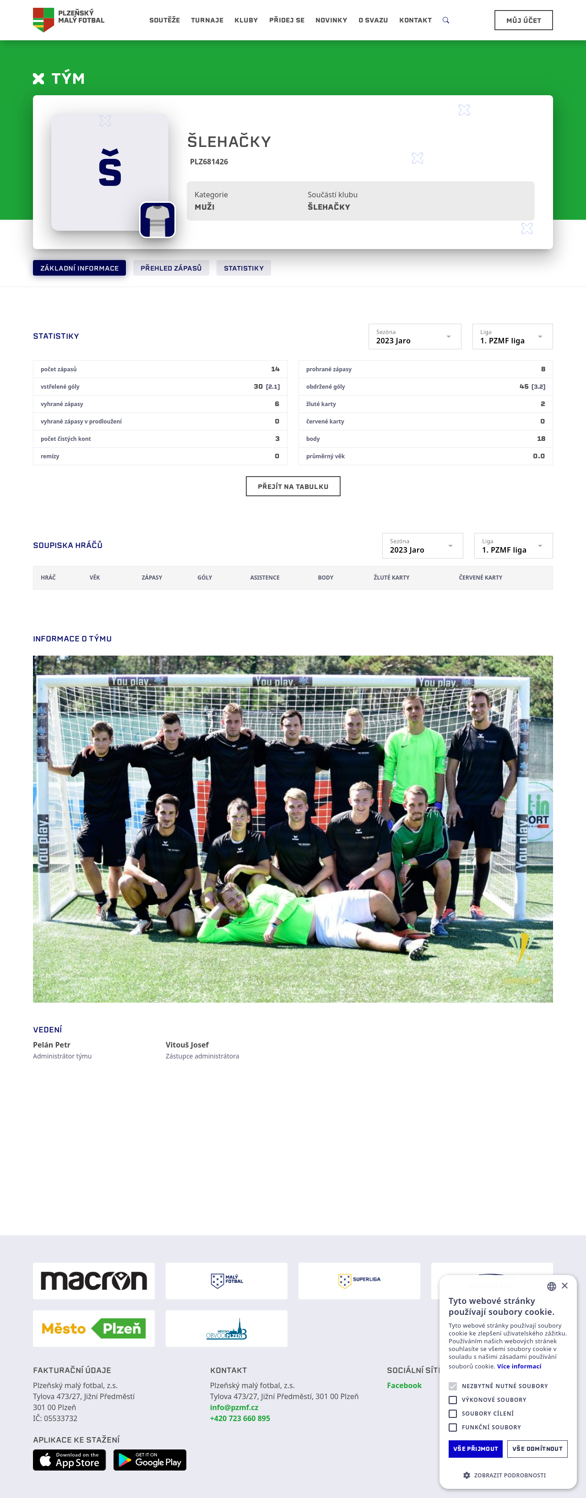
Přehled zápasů (171, 268)
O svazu (373, 20)
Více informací (519, 1366)
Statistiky (244, 268)
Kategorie (211, 195)
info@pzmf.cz (234, 1407)
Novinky (331, 20)
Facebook (404, 1385)
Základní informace (79, 268)
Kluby (246, 20)
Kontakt (415, 20)
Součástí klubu (333, 195)
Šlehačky (329, 207)
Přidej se (286, 20)
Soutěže (164, 20)
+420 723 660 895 (240, 1418)
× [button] (564, 1286)
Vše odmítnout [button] (537, 1449)
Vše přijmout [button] (476, 1449)
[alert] (508, 1382)
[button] (508, 1475)
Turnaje (207, 20)
